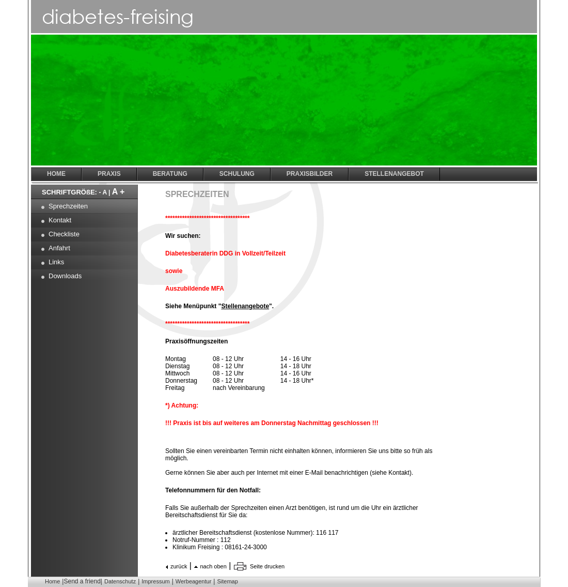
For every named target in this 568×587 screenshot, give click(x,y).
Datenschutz (120, 581)
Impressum (155, 581)
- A (103, 192)
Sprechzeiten (68, 206)
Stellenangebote (245, 306)
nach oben (213, 566)
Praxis (109, 173)
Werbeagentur (194, 581)
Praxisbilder (310, 173)
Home (52, 581)
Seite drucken (267, 566)
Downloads (65, 276)
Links (56, 262)
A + (118, 191)
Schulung (237, 173)
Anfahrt (59, 248)
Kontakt (60, 220)
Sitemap (227, 581)
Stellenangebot (394, 173)
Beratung (170, 173)
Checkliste (64, 234)
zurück (178, 566)
